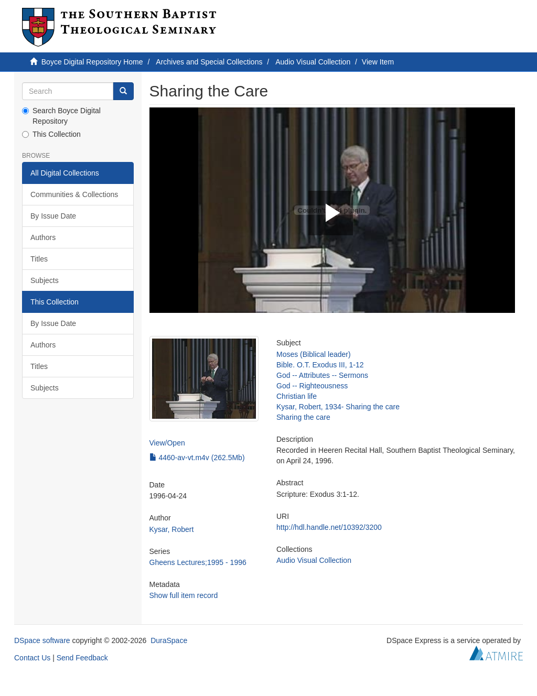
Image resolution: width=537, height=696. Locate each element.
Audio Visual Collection (312, 62)
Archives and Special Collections (209, 62)
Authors (43, 237)
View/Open (167, 443)
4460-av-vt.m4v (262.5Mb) (197, 457)
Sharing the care (303, 417)
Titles (39, 259)
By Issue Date (53, 216)
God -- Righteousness (312, 386)
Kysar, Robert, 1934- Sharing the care (338, 407)
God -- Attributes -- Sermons (322, 375)
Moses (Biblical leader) (313, 354)
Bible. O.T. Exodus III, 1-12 (320, 365)
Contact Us (32, 658)
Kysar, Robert (171, 529)
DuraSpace (169, 640)
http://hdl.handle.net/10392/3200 (329, 527)
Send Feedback (82, 658)
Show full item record (183, 595)
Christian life (296, 396)
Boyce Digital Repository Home (92, 62)
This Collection (51, 134)
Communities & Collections (74, 194)
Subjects (44, 280)
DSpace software (42, 640)
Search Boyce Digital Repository (61, 115)
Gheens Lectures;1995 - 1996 (197, 562)
